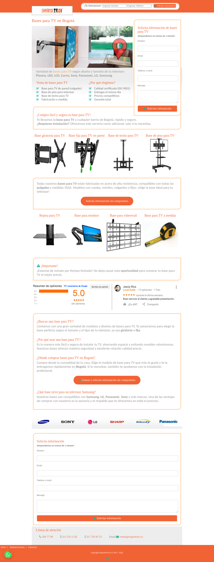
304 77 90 (46, 536)
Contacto (32, 547)
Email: (140, 56)
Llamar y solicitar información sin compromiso (107, 380)
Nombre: (141, 41)
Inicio (4, 547)
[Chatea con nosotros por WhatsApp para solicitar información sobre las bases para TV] (8, 554)
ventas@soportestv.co (129, 536)
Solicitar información (164, 6)
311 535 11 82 (68, 536)
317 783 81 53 (93, 536)
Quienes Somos (17, 547)
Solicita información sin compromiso (107, 201)
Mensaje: (142, 85)
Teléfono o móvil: (145, 71)
